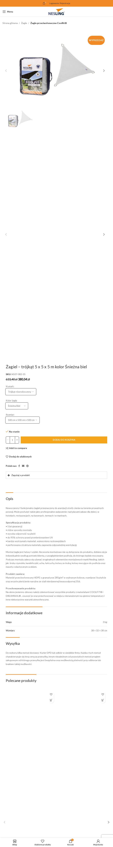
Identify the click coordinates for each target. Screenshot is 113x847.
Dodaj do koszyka (64, 440)
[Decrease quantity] (8, 440)
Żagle (24, 23)
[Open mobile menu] (8, 11)
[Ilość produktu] (12, 440)
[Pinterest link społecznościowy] (27, 466)
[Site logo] (56, 11)
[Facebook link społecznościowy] (19, 466)
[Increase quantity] (17, 440)
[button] (6, 70)
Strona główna (10, 23)
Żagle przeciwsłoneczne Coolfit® (48, 23)
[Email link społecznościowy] (23, 466)
